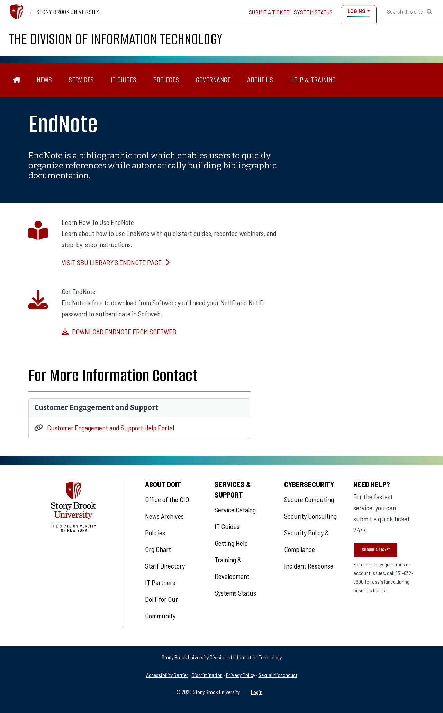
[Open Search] (409, 11)
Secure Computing (309, 499)
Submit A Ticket (376, 549)
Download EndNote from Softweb (119, 331)
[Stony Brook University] (16, 11)
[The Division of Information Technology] (17, 80)
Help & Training (313, 79)
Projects (166, 79)
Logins (356, 11)
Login (256, 691)
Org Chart (158, 549)
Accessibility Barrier (167, 674)
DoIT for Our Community (161, 607)
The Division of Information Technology (115, 39)
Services (81, 79)
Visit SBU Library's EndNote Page (116, 262)
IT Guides (123, 79)
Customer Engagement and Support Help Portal (110, 427)
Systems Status (235, 593)
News (44, 79)
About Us (260, 79)
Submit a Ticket (269, 12)
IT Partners (160, 582)
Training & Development (232, 567)
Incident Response (308, 566)
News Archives (164, 516)
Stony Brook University (67, 12)
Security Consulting (310, 516)
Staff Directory (165, 566)
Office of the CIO (167, 499)
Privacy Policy (240, 674)
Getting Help (231, 543)
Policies (155, 532)
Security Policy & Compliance (306, 540)
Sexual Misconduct (278, 674)
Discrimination (207, 674)
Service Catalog (235, 509)
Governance (213, 79)
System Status (313, 12)
